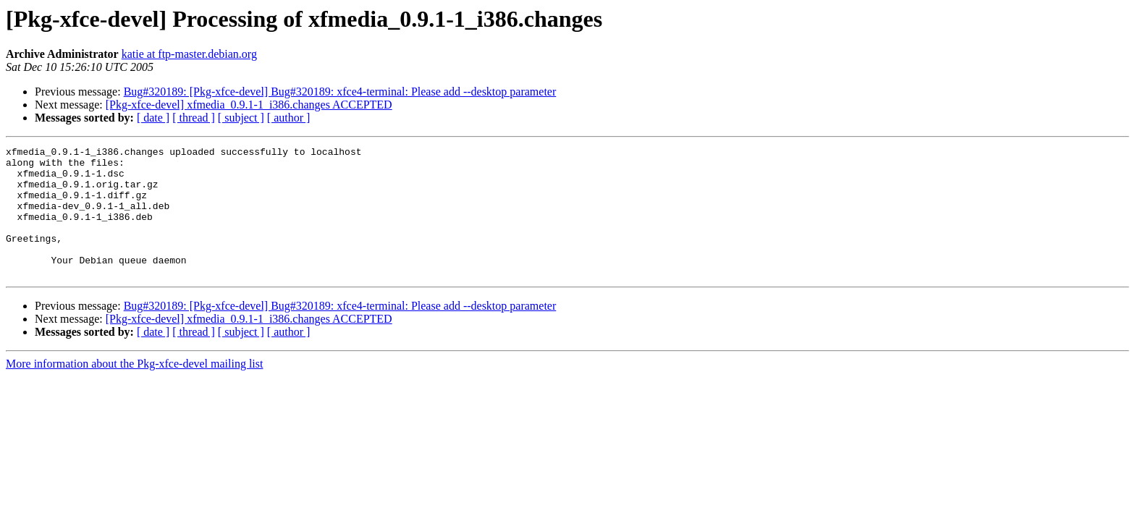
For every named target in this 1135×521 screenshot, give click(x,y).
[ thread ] (193, 117)
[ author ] (289, 117)
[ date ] (153, 117)
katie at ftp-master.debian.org (189, 54)
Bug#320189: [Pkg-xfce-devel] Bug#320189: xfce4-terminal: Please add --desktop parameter (340, 91)
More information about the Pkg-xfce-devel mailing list (134, 390)
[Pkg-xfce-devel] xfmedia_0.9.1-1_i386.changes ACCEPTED (249, 104)
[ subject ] (241, 117)
